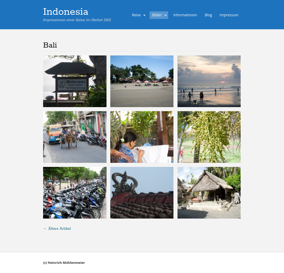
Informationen (185, 14)
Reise (138, 15)
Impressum (229, 14)
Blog (208, 14)
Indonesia (65, 12)
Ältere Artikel (57, 228)
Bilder (158, 15)
